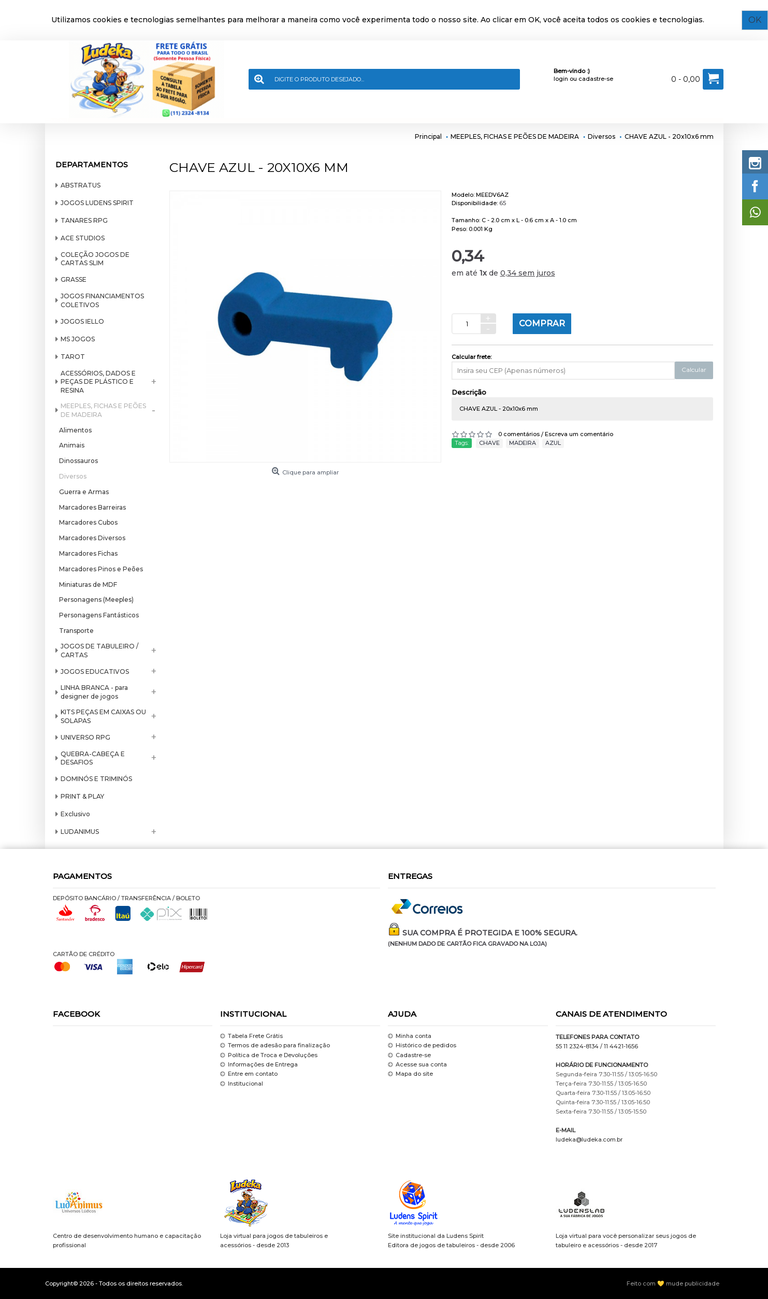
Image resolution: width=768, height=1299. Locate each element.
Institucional (241, 1084)
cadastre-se (595, 78)
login (561, 78)
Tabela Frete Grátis (251, 1036)
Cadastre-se (409, 1055)
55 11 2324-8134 (577, 1046)
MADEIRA (522, 442)
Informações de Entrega (259, 1065)
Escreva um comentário (579, 434)
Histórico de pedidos (422, 1045)
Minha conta (409, 1036)
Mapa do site (410, 1074)
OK (754, 20)
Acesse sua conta (417, 1065)
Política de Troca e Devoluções (268, 1055)
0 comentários (519, 434)
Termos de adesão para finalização (275, 1045)
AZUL (553, 442)
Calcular (694, 369)
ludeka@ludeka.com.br (589, 1139)
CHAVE (489, 442)
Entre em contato (249, 1074)
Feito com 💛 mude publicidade (673, 1283)
